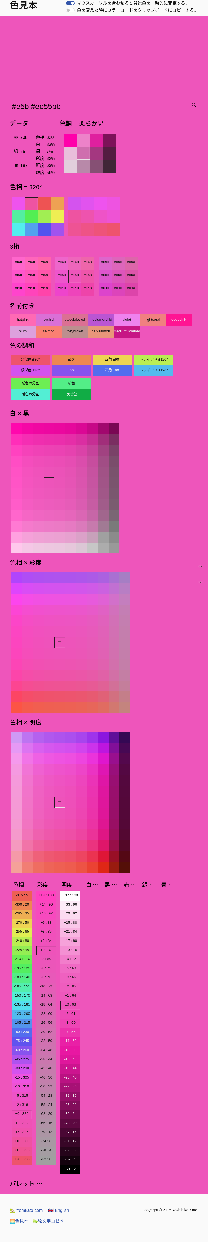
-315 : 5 (22, 895)
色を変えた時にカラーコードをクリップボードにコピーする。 (137, 10)
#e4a (88, 288)
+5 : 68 (70, 968)
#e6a (88, 262)
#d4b (118, 288)
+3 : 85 (46, 931)
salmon (49, 331)
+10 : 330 (22, 1141)
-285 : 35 (22, 913)
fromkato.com (26, 1210)
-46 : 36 (46, 1077)
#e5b (75, 275)
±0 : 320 (21, 1114)
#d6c (105, 262)
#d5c (105, 275)
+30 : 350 (22, 1159)
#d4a (131, 288)
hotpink (23, 319)
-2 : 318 (22, 1105)
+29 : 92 (70, 913)
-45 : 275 (22, 1059)
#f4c (18, 288)
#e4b (75, 288)
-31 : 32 (70, 1095)
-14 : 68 (46, 995)
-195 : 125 (22, 968)
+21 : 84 (70, 931)
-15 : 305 (22, 1077)
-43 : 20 (70, 1123)
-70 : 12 (46, 1132)
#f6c (18, 262)
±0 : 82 (46, 950)
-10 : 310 (22, 1086)
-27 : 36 (70, 1086)
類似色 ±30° (30, 359)
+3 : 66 (70, 977)
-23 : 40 (70, 1077)
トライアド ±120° (154, 359)
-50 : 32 (46, 1086)
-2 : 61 (70, 1014)
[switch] (70, 3)
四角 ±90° (112, 359)
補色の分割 (30, 383)
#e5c (62, 275)
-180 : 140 (22, 977)
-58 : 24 (46, 1105)
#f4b (31, 288)
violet (126, 319)
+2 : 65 (70, 986)
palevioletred (74, 319)
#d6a (131, 262)
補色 (71, 383)
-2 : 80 (46, 959)
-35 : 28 (70, 1105)
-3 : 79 (46, 968)
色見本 (19, 1221)
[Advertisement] (105, 57)
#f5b (31, 275)
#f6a (44, 262)
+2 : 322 (22, 1123)
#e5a (88, 275)
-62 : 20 (46, 1114)
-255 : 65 (22, 931)
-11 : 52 (70, 1041)
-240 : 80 (22, 941)
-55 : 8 (70, 1150)
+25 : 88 (70, 922)
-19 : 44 (70, 1068)
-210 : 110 (22, 959)
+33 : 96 (70, 904)
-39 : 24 (70, 1114)
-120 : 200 (22, 1014)
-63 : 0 (70, 1168)
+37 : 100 (70, 895)
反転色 (71, 394)
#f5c (18, 275)
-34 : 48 (46, 1050)
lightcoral (152, 319)
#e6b (75, 262)
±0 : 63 (70, 1004)
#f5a (44, 275)
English (58, 1210)
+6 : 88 (46, 922)
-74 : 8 (46, 1141)
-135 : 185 (22, 1004)
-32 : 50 (46, 1041)
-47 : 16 (70, 1132)
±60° (71, 359)
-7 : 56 (70, 1032)
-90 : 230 (22, 1032)
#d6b (118, 262)
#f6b (31, 262)
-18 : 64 (46, 1004)
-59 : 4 (70, 1159)
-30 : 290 (22, 1068)
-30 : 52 (46, 1032)
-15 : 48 (70, 1059)
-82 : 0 (46, 1159)
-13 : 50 (70, 1050)
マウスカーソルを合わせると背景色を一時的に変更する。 (133, 3)
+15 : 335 (22, 1150)
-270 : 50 (22, 922)
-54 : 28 (46, 1095)
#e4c (62, 288)
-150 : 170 (22, 995)
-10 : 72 (46, 986)
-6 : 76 (46, 977)
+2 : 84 (46, 941)
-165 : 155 (22, 986)
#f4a (44, 288)
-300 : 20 (22, 904)
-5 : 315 (22, 1095)
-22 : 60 (46, 1014)
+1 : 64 (70, 995)
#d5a (131, 275)
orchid (49, 319)
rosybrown (74, 331)
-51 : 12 (70, 1141)
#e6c (62, 262)
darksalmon (101, 331)
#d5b (118, 275)
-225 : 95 (22, 950)
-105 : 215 (22, 1022)
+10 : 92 (46, 913)
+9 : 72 (70, 959)
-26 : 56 (46, 1022)
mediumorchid (100, 319)
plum (23, 331)
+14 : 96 (46, 904)
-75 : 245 (22, 1041)
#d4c (105, 288)
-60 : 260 (22, 1050)
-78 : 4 (46, 1150)
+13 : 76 (70, 950)
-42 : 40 (46, 1068)
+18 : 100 (46, 895)
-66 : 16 (46, 1123)
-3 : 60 (70, 1022)
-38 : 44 (46, 1059)
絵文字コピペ (48, 1221)
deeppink (178, 319)
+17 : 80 (70, 941)
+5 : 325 (22, 1132)
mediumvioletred (127, 331)
